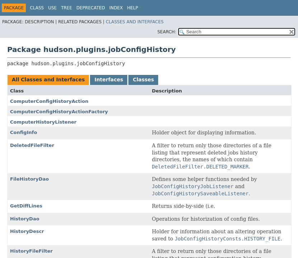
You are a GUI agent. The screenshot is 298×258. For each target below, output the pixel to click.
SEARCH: (166, 31)
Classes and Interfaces (135, 21)
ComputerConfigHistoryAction (49, 101)
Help (132, 7)
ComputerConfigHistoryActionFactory (59, 111)
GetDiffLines (26, 206)
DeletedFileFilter (32, 145)
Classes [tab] (143, 79)
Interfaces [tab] (108, 79)
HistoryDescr (27, 231)
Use (52, 7)
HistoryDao (24, 218)
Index (116, 7)
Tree (66, 7)
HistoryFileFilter (31, 251)
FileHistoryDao (29, 179)
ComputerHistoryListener (43, 122)
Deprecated (90, 7)
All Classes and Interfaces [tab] (48, 79)
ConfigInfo (23, 132)
